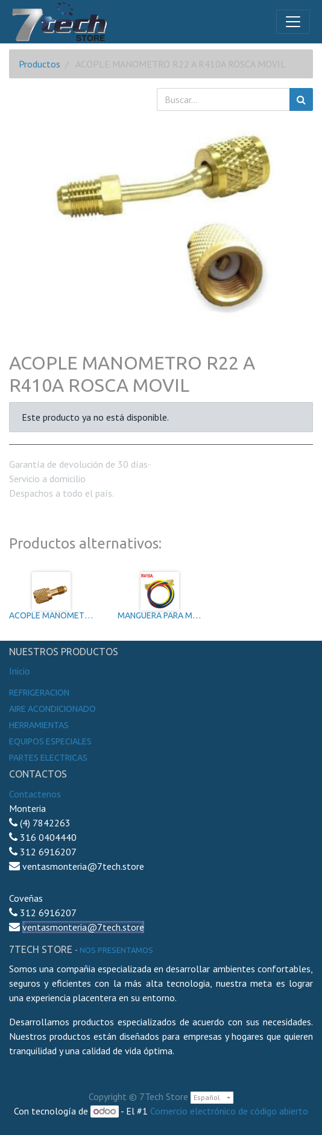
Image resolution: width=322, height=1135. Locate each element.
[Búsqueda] (301, 99)
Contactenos (35, 794)
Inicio (19, 671)
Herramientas (39, 725)
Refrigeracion (39, 692)
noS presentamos (116, 950)
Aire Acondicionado (52, 709)
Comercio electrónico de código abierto (229, 1111)
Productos (39, 64)
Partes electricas (48, 757)
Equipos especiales (50, 741)
